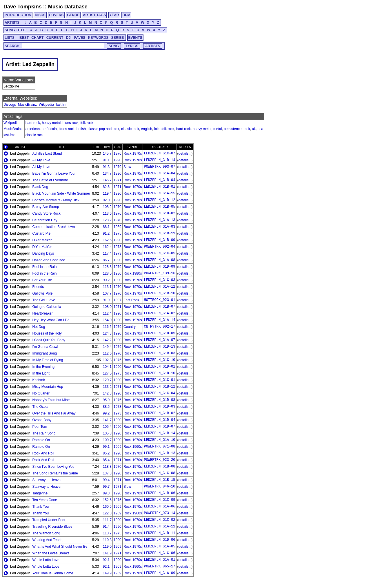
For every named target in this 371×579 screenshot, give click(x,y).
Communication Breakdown (53, 227)
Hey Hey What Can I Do (50, 320)
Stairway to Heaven (47, 480)
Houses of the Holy (46, 333)
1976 (117, 153)
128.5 (107, 273)
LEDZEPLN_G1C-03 (159, 280)
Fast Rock (131, 300)
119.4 (107, 193)
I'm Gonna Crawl (45, 347)
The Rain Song (43, 433)
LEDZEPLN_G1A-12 (159, 287)
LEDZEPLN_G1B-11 (159, 233)
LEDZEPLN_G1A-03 (159, 227)
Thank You (40, 507)
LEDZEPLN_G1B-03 (159, 353)
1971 (117, 180)
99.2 (106, 413)
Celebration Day (44, 220)
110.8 (107, 540)
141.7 (107, 420)
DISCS (40, 15)
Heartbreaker (42, 313)
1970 (117, 207)
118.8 (107, 467)
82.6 (106, 187)
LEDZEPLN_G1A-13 (159, 220)
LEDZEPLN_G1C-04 (159, 393)
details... (185, 153)
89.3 (106, 493)
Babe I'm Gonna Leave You (53, 173)
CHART (37, 38)
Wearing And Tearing (48, 540)
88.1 (106, 227)
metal (217, 129)
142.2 (107, 340)
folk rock (86, 123)
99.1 (106, 447)
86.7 (106, 260)
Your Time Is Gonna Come (52, 573)
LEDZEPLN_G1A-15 (159, 193)
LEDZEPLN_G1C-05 (159, 253)
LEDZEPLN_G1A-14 (159, 320)
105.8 (107, 433)
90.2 (106, 280)
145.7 (107, 153)
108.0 (107, 307)
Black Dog (40, 187)
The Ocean (40, 407)
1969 (117, 227)
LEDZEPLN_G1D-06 (159, 540)
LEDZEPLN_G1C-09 (159, 500)
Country (129, 327)
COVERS (56, 15)
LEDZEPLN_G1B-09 (159, 240)
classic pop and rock (103, 129)
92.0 (106, 200)
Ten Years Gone (44, 500)
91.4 (106, 527)
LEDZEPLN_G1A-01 (159, 560)
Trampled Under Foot (48, 520)
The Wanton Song (46, 533)
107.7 (107, 293)
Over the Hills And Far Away (53, 413)
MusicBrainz (27, 105)
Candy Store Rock (46, 213)
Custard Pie (41, 233)
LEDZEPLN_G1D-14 (159, 160)
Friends (38, 287)
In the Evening (43, 367)
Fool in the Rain (44, 267)
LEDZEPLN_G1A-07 (159, 340)
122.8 (107, 513)
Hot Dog (38, 327)
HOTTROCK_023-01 (159, 300)
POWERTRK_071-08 (159, 447)
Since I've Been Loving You (53, 467)
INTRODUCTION (18, 15)
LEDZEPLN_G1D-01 (159, 367)
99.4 (106, 480)
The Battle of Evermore (50, 180)
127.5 (107, 373)
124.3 (107, 333)
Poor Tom (39, 427)
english (146, 129)
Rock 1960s (132, 447)
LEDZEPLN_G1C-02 (159, 520)
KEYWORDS (98, 38)
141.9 (107, 553)
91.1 (106, 160)
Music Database (68, 7)
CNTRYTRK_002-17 (159, 327)
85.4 (106, 460)
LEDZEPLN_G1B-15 (159, 480)
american (33, 129)
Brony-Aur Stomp (45, 207)
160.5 (107, 507)
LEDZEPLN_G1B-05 (159, 207)
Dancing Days (43, 253)
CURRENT (54, 38)
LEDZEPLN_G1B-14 (159, 433)
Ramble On (41, 440)
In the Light (40, 373)
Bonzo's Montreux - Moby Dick (55, 200)
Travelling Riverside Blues (52, 527)
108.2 (107, 207)
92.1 (106, 560)
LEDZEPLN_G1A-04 (159, 173)
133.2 (107, 387)
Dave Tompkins (22, 7)
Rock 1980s (132, 273)
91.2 (106, 233)
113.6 (107, 213)
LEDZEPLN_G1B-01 (159, 187)
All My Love (41, 160)
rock (246, 129)
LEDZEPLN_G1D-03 (159, 407)
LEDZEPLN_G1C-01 (159, 380)
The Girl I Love (43, 300)
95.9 (106, 400)
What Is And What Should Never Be (59, 547)
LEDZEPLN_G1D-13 (159, 347)
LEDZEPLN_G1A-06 (159, 507)
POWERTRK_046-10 (159, 487)
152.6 (107, 500)
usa (260, 129)
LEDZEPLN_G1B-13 (159, 453)
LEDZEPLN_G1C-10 (159, 360)
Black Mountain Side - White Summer (61, 193)
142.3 (107, 393)
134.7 (107, 173)
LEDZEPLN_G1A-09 (159, 573)
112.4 (107, 313)
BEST (24, 38)
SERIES (117, 38)
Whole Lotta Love (45, 560)
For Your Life (42, 280)
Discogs (9, 105)
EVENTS (135, 38)
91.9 (106, 300)
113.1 (107, 287)
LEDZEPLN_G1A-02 (159, 313)
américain (49, 129)
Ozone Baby (41, 420)
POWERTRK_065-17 (159, 567)
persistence (232, 129)
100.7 (107, 440)
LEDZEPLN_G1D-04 (159, 420)
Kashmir (38, 380)
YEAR (114, 15)
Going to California (46, 307)
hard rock (33, 123)
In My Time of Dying (47, 360)
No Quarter (40, 393)
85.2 (106, 453)
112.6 (107, 353)
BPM (126, 15)
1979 (117, 167)
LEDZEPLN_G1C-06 (159, 553)
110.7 (107, 533)
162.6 (107, 240)
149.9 (107, 573)
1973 (117, 247)
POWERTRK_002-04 (159, 247)
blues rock (71, 123)
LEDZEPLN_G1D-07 (159, 427)
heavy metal (51, 123)
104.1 (107, 367)
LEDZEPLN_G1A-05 (159, 547)
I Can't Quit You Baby (48, 340)
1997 (117, 300)
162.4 (107, 247)
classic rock (130, 129)
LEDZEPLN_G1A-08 (159, 260)
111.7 (107, 520)
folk (156, 129)
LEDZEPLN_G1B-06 (159, 493)
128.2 (107, 220)
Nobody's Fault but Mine (51, 400)
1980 (117, 273)
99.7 (106, 487)
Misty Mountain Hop (47, 387)
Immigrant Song (44, 353)
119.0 (107, 547)
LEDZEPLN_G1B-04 (159, 180)
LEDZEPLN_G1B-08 (159, 467)
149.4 (107, 347)
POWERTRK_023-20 (159, 460)
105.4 (107, 427)
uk (254, 129)
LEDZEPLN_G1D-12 (159, 200)
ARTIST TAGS (94, 15)
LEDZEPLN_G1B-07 (159, 307)
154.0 (107, 320)
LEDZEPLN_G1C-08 (159, 473)
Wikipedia (46, 105)
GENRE (73, 15)
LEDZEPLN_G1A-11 (159, 527)
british (81, 129)
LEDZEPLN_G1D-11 (159, 533)
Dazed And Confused (48, 260)
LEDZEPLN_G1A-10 (159, 440)
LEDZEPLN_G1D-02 (159, 213)
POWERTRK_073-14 (159, 513)
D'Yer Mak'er (42, 240)
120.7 (107, 380)
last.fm (61, 105)
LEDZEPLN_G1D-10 (159, 373)
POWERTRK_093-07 (159, 167)
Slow (127, 167)
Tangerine (40, 493)
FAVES (79, 38)
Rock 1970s (132, 153)
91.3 (106, 167)
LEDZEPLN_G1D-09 (159, 267)
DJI (69, 38)
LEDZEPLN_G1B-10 (159, 293)
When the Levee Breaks (50, 553)
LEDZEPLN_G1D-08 (159, 400)
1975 (117, 233)
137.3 (107, 473)
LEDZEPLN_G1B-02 (159, 413)
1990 (117, 160)
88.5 (106, 407)
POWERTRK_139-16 (159, 273)
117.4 (107, 253)
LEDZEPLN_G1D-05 (159, 333)
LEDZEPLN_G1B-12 (159, 387)
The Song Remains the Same (55, 473)
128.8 (107, 267)
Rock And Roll (43, 453)
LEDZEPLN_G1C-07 (159, 153)
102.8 (107, 360)
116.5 (107, 327)
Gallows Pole (42, 293)
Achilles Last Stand (47, 153)
